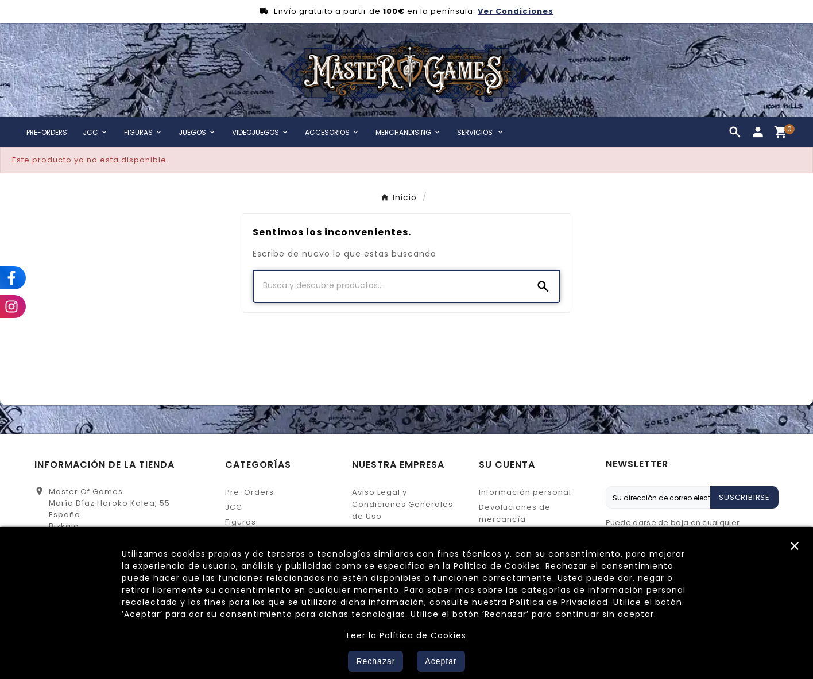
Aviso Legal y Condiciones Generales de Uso (402, 504)
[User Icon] (758, 132)
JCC (233, 507)
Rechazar (375, 661)
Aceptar (440, 661)
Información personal (525, 492)
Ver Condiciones (515, 11)
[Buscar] (390, 286)
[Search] (543, 286)
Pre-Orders (249, 492)
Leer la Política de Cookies (406, 635)
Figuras (240, 522)
